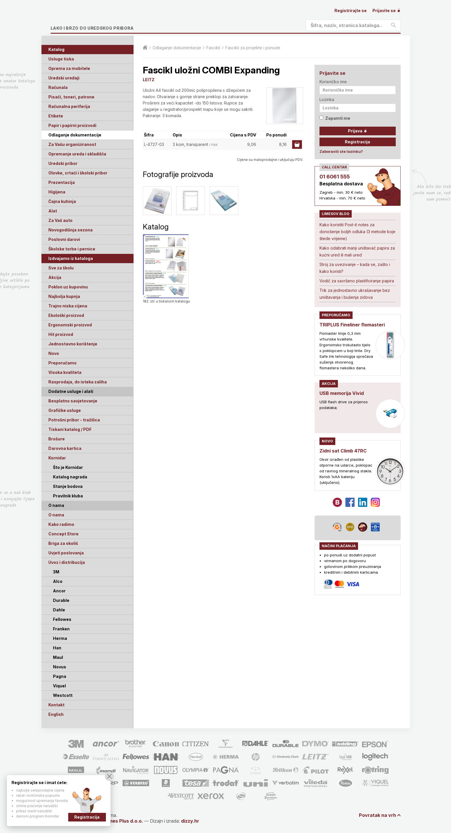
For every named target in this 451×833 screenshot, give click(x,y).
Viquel (59, 685)
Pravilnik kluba (68, 495)
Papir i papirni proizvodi (72, 125)
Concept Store (63, 533)
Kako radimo (61, 524)
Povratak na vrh (377, 815)
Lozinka (326, 99)
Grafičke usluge (64, 410)
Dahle (59, 609)
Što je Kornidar (68, 467)
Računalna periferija (69, 106)
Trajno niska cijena (67, 305)
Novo (53, 353)
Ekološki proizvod (66, 315)
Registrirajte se (350, 10)
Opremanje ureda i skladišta (77, 153)
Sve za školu (61, 267)
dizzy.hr (190, 821)
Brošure (56, 438)
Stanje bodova (68, 486)
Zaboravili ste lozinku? (341, 151)
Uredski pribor (62, 163)
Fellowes (62, 619)
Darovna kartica (64, 448)
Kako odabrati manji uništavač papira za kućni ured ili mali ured (357, 251)
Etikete (55, 115)
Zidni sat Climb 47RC (343, 451)
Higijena (56, 191)
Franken (61, 628)
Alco (57, 581)
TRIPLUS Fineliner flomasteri (352, 325)
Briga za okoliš (63, 543)
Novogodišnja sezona (70, 229)
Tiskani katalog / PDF (70, 429)
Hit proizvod (60, 334)
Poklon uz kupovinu (68, 286)
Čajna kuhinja (62, 201)
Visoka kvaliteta (64, 372)
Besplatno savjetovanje (72, 400)
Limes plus (105, 18)
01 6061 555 (334, 177)
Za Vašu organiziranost (72, 144)
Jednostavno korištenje (72, 343)
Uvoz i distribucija (66, 562)
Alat (52, 210)
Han (57, 647)
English (56, 714)
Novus (59, 666)
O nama (56, 514)
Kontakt (56, 704)
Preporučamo (62, 362)
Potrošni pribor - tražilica (74, 419)
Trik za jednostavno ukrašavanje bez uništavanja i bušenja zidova (354, 294)
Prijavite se (386, 10)
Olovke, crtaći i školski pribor (77, 172)
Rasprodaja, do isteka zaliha (77, 381)
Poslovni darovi (64, 239)
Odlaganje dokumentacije (74, 134)
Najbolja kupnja (64, 296)
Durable (61, 600)
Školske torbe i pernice (71, 248)
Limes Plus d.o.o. (124, 821)
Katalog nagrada (70, 476)
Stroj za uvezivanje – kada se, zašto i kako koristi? (354, 268)
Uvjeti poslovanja (66, 552)
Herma (60, 638)
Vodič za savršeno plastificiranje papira (356, 280)
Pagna (59, 676)
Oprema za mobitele (69, 68)
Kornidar (57, 457)
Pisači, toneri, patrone (71, 96)
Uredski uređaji (63, 77)
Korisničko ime (333, 81)
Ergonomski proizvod (70, 324)
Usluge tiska (61, 58)
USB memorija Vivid (341, 393)
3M (56, 571)
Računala (58, 87)
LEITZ (149, 79)
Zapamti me (334, 118)
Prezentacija (61, 182)
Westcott (63, 695)
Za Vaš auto (60, 220)
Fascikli (213, 47)
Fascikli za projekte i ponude (252, 47)
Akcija (54, 277)
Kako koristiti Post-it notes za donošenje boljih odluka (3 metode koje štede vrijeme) (357, 231)
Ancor (59, 590)
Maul (58, 657)
